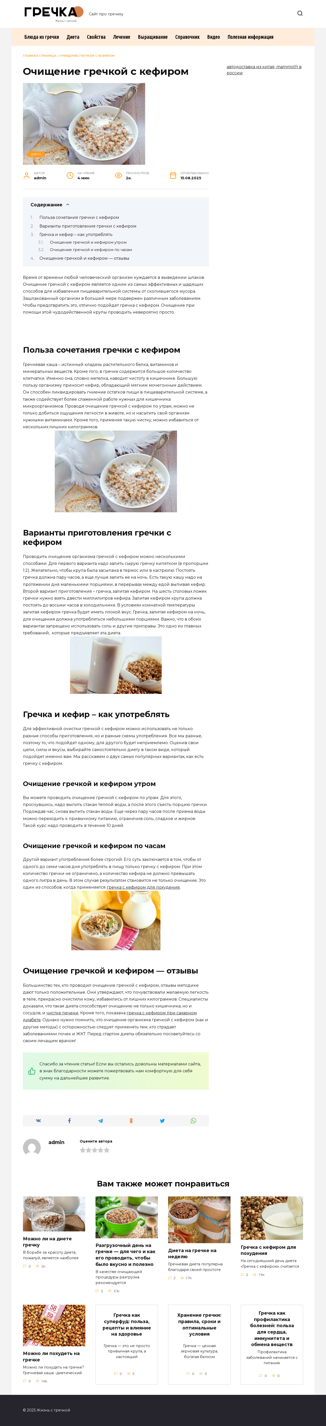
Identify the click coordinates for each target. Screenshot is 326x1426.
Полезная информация (250, 37)
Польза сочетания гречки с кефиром (79, 217)
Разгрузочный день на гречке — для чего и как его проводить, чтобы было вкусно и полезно (125, 1255)
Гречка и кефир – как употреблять (76, 234)
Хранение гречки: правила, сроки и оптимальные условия (199, 1325)
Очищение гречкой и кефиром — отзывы (84, 258)
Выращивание (153, 37)
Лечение (121, 37)
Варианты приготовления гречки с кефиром (88, 226)
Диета (72, 37)
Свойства (96, 37)
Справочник (187, 37)
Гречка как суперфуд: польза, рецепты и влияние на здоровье (127, 1325)
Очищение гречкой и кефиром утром (88, 242)
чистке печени (62, 1013)
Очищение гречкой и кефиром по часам (91, 249)
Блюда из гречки (41, 37)
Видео (213, 37)
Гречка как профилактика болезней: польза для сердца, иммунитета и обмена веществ (272, 1328)
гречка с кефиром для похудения (143, 887)
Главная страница (39, 55)
